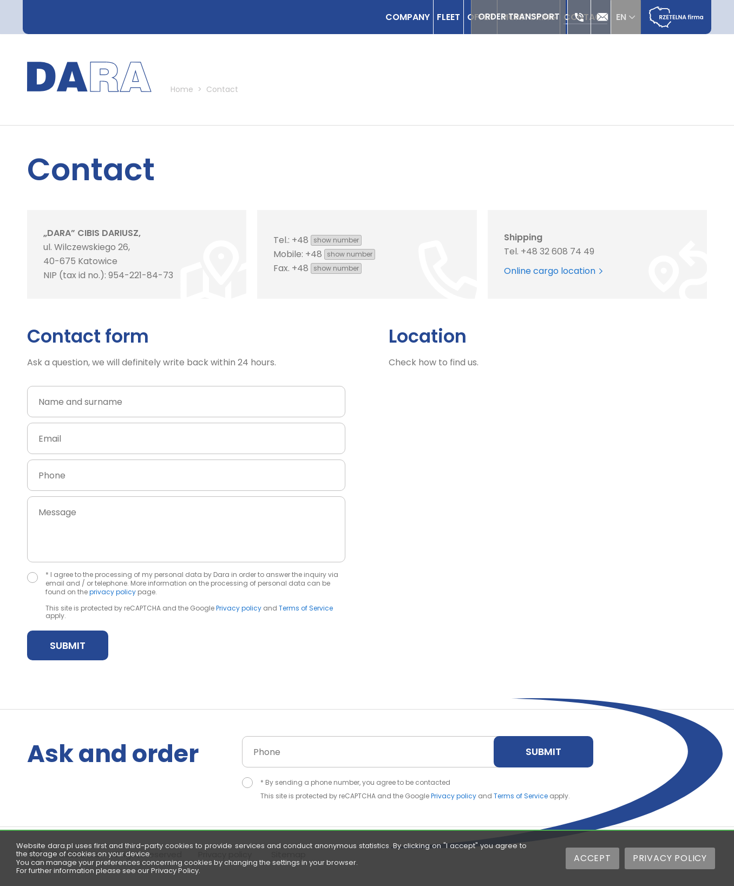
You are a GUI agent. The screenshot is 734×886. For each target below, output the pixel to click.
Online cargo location (553, 274)
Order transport (509, 17)
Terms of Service (306, 611)
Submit (68, 649)
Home (199, 96)
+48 (327, 244)
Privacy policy (238, 611)
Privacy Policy (670, 858)
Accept (592, 858)
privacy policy (112, 595)
